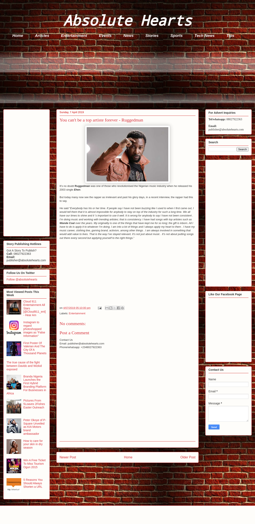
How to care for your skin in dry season (33, 444)
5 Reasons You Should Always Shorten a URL (33, 483)
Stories (152, 35)
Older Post (187, 457)
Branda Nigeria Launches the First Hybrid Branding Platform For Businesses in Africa (26, 385)
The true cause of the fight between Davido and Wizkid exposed (24, 366)
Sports (176, 35)
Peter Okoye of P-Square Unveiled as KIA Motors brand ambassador (34, 426)
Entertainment (74, 35)
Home (17, 35)
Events (105, 35)
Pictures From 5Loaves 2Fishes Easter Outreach (34, 404)
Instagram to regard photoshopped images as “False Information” (34, 329)
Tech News (204, 35)
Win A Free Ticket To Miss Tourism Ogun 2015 (34, 464)
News (128, 35)
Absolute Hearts (127, 20)
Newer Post (68, 457)
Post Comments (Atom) (135, 467)
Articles (42, 35)
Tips (230, 35)
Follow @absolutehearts (22, 279)
